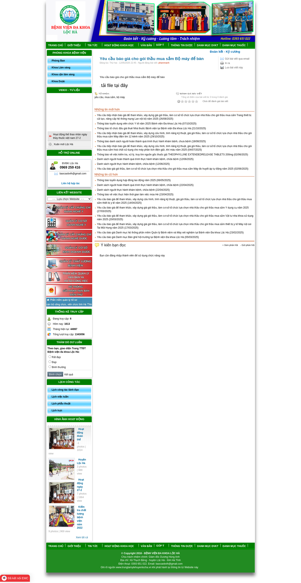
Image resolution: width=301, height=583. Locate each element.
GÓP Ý (161, 44)
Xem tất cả (82, 537)
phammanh (164, 62)
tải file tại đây (114, 85)
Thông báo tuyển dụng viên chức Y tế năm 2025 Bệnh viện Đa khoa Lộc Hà (139, 123)
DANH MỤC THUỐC (234, 45)
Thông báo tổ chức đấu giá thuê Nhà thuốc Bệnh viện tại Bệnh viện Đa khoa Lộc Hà (144, 128)
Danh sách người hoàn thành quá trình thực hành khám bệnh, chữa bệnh (138, 159)
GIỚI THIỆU (75, 45)
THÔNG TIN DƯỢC (182, 45)
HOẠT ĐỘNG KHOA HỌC (120, 45)
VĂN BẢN (146, 45)
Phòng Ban (71, 60)
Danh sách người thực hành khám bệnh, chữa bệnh (126, 163)
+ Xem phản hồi (230, 245)
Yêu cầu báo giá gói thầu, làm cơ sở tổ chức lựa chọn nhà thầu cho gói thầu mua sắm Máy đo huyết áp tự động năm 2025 (165, 168)
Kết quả (68, 374)
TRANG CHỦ (55, 45)
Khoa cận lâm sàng (71, 74)
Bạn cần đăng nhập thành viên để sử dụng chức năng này (132, 255)
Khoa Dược (71, 81)
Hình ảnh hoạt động (69, 419)
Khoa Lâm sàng (71, 67)
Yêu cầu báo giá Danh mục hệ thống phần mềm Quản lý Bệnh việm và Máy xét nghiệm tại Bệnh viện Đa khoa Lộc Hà (163, 232)
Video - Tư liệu (69, 90)
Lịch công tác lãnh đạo (65, 389)
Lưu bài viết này (234, 67)
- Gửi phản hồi (247, 245)
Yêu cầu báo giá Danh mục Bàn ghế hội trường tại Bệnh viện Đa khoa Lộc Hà (140, 237)
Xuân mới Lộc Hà (63, 144)
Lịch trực (57, 410)
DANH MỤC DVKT (207, 45)
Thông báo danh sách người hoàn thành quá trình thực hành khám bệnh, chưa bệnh (144, 141)
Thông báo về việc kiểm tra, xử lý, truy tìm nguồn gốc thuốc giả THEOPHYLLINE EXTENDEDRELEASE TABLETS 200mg (165, 154)
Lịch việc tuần (60, 396)
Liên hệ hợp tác (70, 183)
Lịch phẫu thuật (61, 403)
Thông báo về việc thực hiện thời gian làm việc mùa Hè (127, 194)
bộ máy (120, 97)
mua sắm (110, 97)
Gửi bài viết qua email (237, 58)
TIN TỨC (94, 45)
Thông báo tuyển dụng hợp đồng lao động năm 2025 (126, 180)
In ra (227, 63)
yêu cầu (98, 97)
